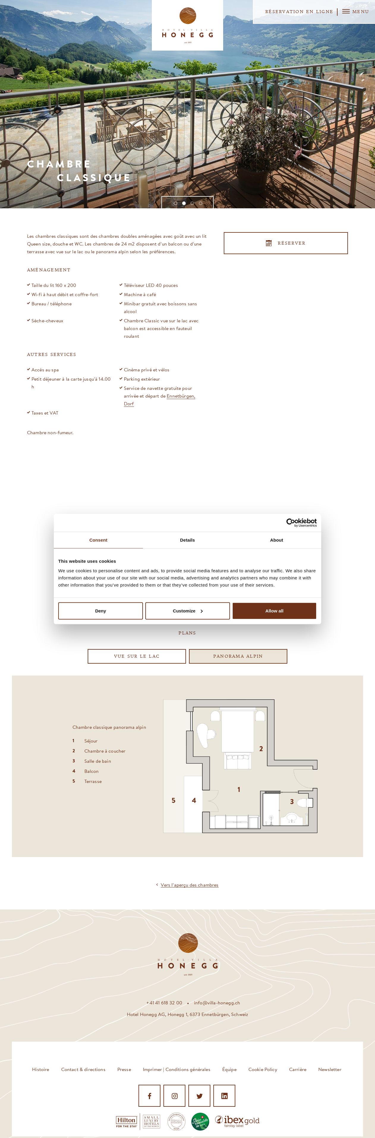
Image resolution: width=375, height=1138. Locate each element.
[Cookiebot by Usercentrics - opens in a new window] (291, 522)
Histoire (40, 1069)
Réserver (291, 243)
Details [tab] (187, 540)
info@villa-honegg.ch (217, 1002)
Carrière (297, 1069)
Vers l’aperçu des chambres (189, 884)
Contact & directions (83, 1069)
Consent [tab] (98, 540)
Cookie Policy (262, 1069)
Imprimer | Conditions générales (176, 1069)
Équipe (229, 1069)
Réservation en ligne (299, 12)
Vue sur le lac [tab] (137, 656)
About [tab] (276, 540)
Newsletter (329, 1069)
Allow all (274, 610)
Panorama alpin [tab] (238, 656)
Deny (100, 610)
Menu (355, 11)
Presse (124, 1069)
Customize (188, 610)
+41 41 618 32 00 (164, 1002)
